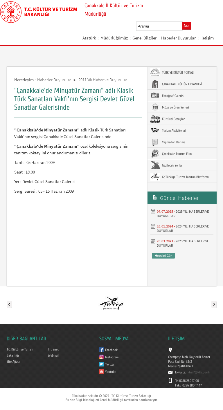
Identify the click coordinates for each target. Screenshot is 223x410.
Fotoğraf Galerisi (167, 95)
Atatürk (89, 38)
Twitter (109, 364)
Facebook (111, 350)
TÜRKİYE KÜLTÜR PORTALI (172, 72)
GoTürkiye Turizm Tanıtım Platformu (180, 177)
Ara (186, 25)
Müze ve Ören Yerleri (169, 107)
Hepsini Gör (163, 255)
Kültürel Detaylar (167, 119)
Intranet (53, 349)
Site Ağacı (13, 362)
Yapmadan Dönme (167, 142)
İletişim (207, 38)
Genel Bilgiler (144, 38)
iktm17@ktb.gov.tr (199, 372)
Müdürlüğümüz (114, 38)
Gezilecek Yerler (166, 165)
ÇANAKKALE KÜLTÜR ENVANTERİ (176, 84)
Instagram (111, 357)
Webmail (53, 355)
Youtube (110, 372)
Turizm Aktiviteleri (168, 130)
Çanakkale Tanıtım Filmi (171, 153)
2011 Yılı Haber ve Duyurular (102, 79)
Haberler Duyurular (178, 38)
